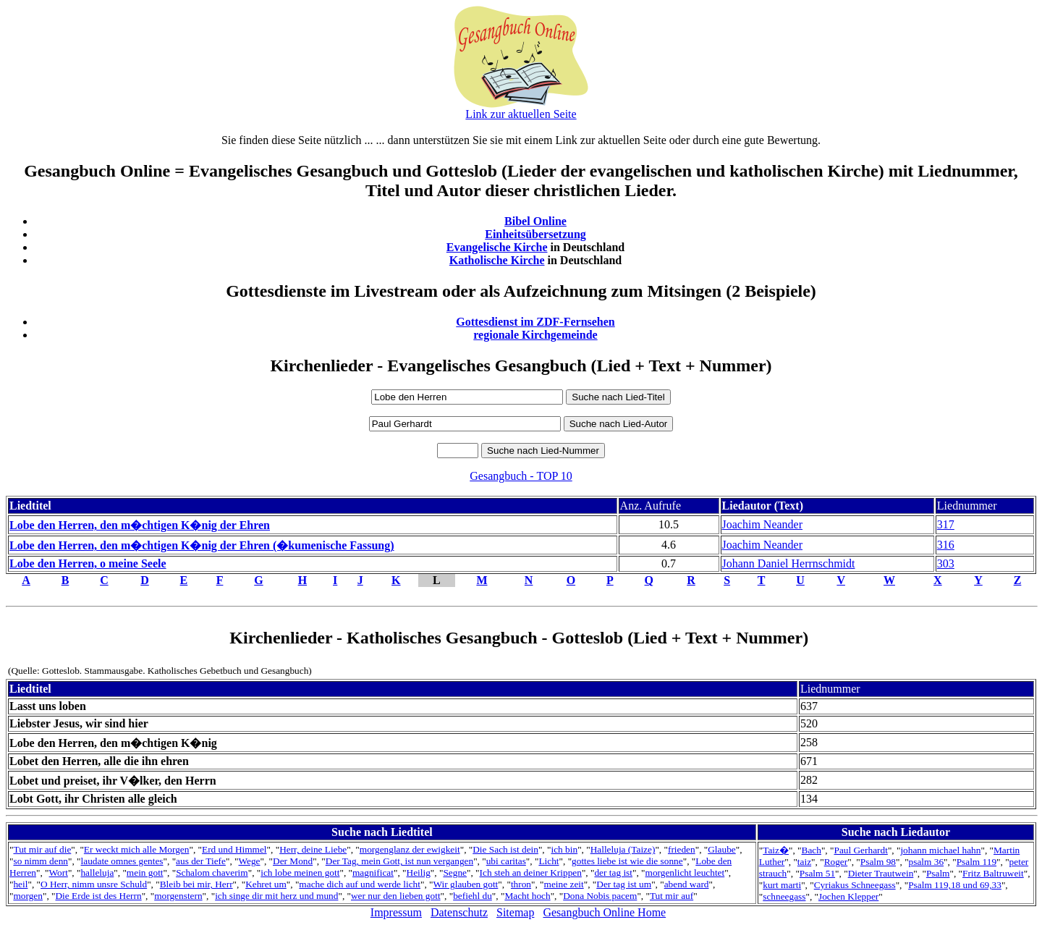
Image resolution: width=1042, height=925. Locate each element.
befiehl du (472, 895)
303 (945, 563)
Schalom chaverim (212, 872)
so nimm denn (40, 861)
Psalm (938, 873)
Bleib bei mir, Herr (196, 884)
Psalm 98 (878, 861)
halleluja (97, 872)
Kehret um (266, 884)
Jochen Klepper (848, 896)
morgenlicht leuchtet (685, 872)
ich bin (564, 849)
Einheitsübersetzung (535, 234)
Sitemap (515, 912)
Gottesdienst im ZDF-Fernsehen (535, 322)
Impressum (396, 912)
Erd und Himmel (234, 849)
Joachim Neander (762, 524)
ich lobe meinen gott (299, 872)
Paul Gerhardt (860, 850)
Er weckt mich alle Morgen (137, 849)
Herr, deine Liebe (313, 849)
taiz (804, 861)
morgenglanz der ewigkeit (410, 849)
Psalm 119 (976, 861)
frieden (681, 849)
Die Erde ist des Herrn (98, 895)
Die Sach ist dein (505, 849)
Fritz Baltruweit (993, 873)
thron (521, 884)
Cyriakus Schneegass (855, 884)
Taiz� (776, 850)
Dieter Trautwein (881, 873)
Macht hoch (527, 895)
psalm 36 (926, 861)
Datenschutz (459, 912)
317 (945, 524)
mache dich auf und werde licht (359, 884)
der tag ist (613, 872)
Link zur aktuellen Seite (520, 114)
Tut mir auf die (42, 849)
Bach (811, 850)
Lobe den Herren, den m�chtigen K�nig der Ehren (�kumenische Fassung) (201, 545)
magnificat (373, 872)
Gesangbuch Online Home (604, 912)
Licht (548, 861)
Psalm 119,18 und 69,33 (954, 884)
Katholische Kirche (497, 260)
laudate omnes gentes (122, 861)
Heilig (419, 872)
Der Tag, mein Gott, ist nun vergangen (399, 861)
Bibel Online (535, 221)
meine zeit (564, 884)
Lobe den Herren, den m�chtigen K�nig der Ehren (139, 525)
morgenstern (178, 895)
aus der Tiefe (201, 861)
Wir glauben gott (466, 884)
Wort (58, 872)
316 (945, 544)
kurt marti (782, 884)
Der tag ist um (623, 884)
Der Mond (293, 861)
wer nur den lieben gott (396, 895)
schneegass (784, 896)
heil (20, 884)
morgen (27, 895)
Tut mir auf (671, 895)
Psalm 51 (817, 873)
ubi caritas (506, 861)
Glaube (722, 849)
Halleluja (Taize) (623, 849)
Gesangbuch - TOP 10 (521, 476)
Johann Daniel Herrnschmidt (788, 563)
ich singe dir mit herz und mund (276, 895)
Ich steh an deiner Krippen (531, 872)
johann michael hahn (940, 850)
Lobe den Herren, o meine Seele (87, 563)
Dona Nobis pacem (600, 895)
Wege (249, 861)
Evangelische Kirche (497, 247)
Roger (836, 861)
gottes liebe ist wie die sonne (627, 861)
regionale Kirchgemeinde (535, 335)
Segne (455, 872)
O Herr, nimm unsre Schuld (94, 884)
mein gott (145, 872)
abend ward (686, 884)
